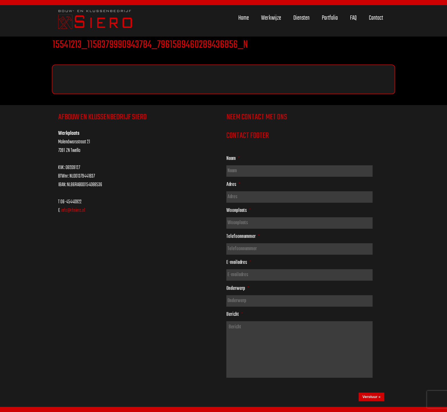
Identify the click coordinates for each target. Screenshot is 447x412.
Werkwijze (271, 18)
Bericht (234, 314)
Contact (376, 18)
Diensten (301, 18)
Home (243, 18)
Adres (233, 184)
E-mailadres (238, 262)
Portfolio (330, 18)
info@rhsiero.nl (73, 210)
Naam (233, 158)
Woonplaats (238, 210)
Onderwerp (237, 288)
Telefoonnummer (243, 236)
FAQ (353, 18)
